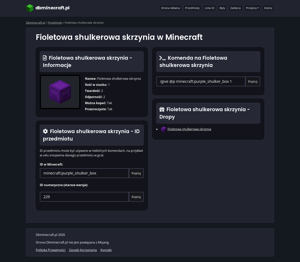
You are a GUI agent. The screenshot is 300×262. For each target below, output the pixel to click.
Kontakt (106, 250)
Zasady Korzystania (83, 250)
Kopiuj (136, 173)
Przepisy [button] (251, 8)
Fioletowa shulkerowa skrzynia (189, 129)
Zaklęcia (235, 8)
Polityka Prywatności (50, 250)
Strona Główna (170, 8)
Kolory (268, 8)
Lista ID (209, 8)
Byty (222, 8)
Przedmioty (192, 8)
